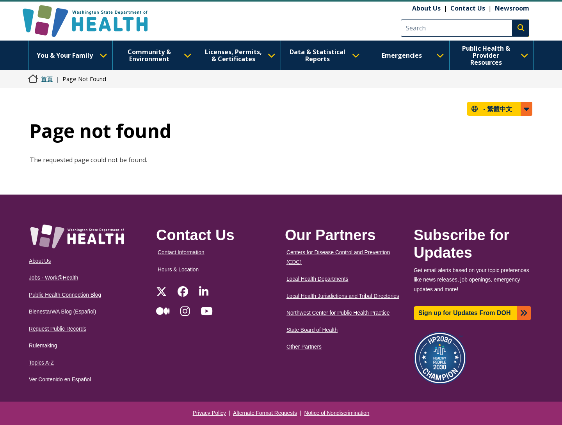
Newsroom (512, 8)
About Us (426, 8)
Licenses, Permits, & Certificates (240, 55)
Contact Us (467, 8)
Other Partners (304, 347)
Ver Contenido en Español (60, 379)
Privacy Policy (209, 413)
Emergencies (413, 55)
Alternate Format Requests (265, 413)
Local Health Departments (317, 279)
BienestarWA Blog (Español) (62, 312)
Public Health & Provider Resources (495, 55)
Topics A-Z (41, 363)
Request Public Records (57, 329)
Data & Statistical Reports (325, 55)
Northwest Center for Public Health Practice (337, 313)
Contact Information (181, 252)
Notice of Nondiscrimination (337, 413)
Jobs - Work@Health (53, 278)
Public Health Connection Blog (65, 295)
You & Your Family (72, 55)
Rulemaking (43, 346)
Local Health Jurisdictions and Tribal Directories (342, 296)
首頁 (47, 79)
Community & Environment (160, 55)
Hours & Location (178, 270)
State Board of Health (312, 330)
